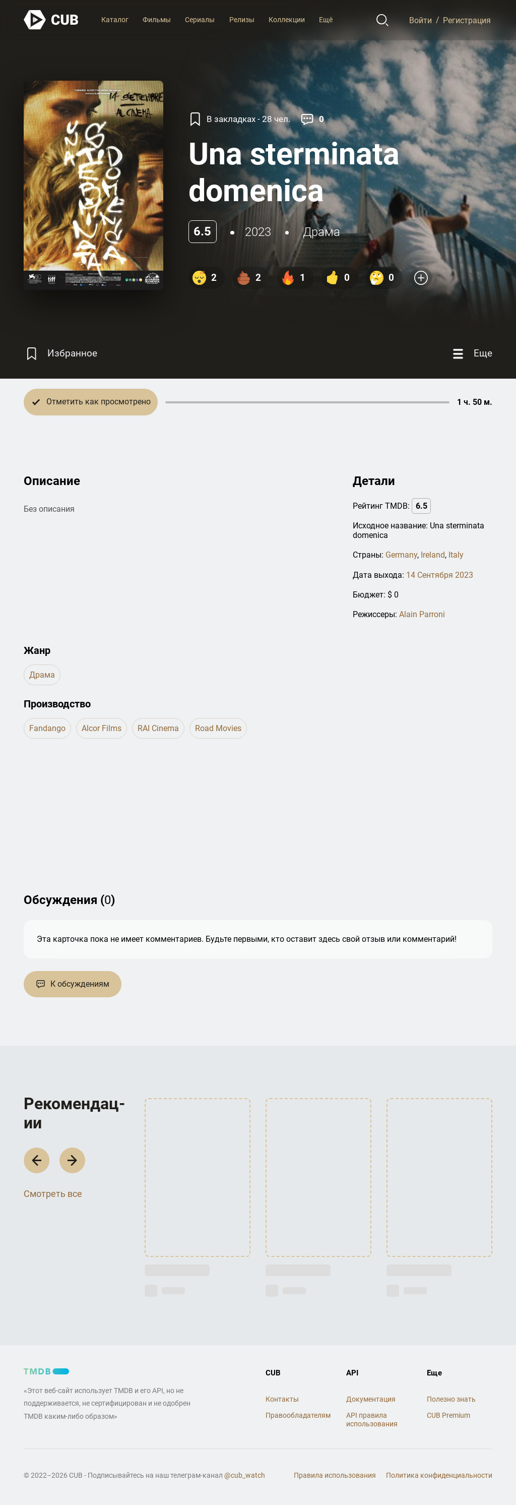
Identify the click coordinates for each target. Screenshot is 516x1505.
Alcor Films (101, 728)
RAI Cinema (158, 728)
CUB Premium (448, 1415)
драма (321, 232)
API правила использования (372, 1419)
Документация (371, 1399)
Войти (420, 20)
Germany (401, 555)
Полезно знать (451, 1399)
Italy (456, 555)
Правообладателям (298, 1415)
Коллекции (287, 20)
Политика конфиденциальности (439, 1475)
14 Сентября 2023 (439, 575)
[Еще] (471, 354)
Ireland (433, 555)
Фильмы (157, 20)
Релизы (241, 20)
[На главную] (51, 20)
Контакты (282, 1399)
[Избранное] (60, 354)
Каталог (114, 20)
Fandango (47, 728)
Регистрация (467, 20)
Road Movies (218, 728)
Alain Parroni (422, 614)
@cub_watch (244, 1475)
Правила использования (335, 1475)
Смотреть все (53, 1193)
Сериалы (200, 20)
